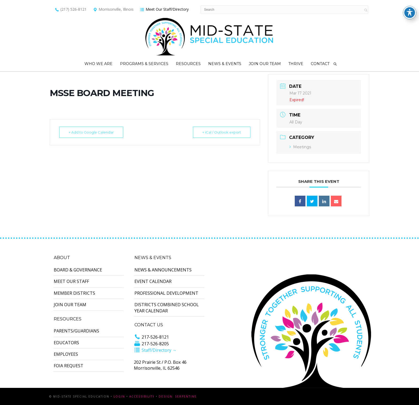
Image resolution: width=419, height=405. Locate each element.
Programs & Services (144, 63)
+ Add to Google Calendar (91, 132)
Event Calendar (153, 281)
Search (335, 64)
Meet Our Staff (71, 281)
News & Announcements (163, 270)
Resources (188, 63)
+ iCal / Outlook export (221, 132)
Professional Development (166, 293)
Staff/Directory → (155, 350)
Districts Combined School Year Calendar (166, 307)
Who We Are (98, 63)
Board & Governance (78, 270)
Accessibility (141, 396)
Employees (66, 354)
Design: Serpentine (178, 396)
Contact (320, 63)
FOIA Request (68, 366)
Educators (66, 343)
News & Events (224, 63)
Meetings (300, 147)
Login (119, 396)
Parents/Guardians (76, 331)
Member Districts (74, 293)
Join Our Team (265, 63)
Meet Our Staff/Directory (164, 9)
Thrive (295, 63)
